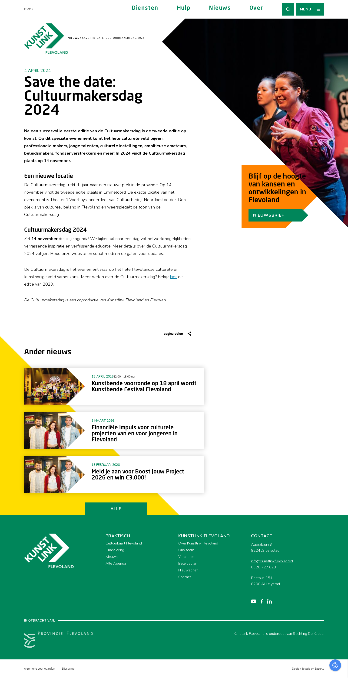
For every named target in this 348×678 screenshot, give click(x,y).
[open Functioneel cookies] (340, 625)
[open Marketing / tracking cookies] (340, 639)
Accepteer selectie (308, 669)
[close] (340, 596)
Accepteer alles (308, 656)
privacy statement (325, 609)
